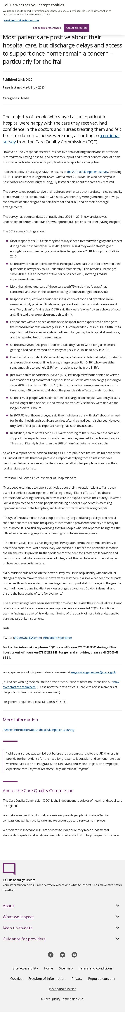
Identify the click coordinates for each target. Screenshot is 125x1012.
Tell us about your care (19, 880)
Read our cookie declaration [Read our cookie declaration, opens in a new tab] (21, 10)
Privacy (76, 978)
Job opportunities (62, 989)
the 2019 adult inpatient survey (87, 172)
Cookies (16, 978)
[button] (62, 905)
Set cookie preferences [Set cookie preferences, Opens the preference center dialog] (47, 17)
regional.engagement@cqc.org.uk (93, 672)
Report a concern (101, 978)
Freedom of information (46, 978)
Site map (66, 968)
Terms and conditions (95, 968)
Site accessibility (25, 968)
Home (48, 968)
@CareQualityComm (27, 638)
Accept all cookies (76, 17)
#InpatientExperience (57, 638)
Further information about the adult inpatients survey (38, 730)
